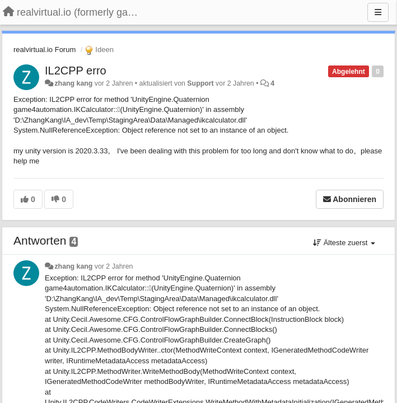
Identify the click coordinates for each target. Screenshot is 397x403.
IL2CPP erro (75, 70)
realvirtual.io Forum (44, 49)
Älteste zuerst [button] (344, 242)
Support (200, 83)
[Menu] (378, 12)
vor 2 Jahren (114, 266)
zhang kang (73, 83)
